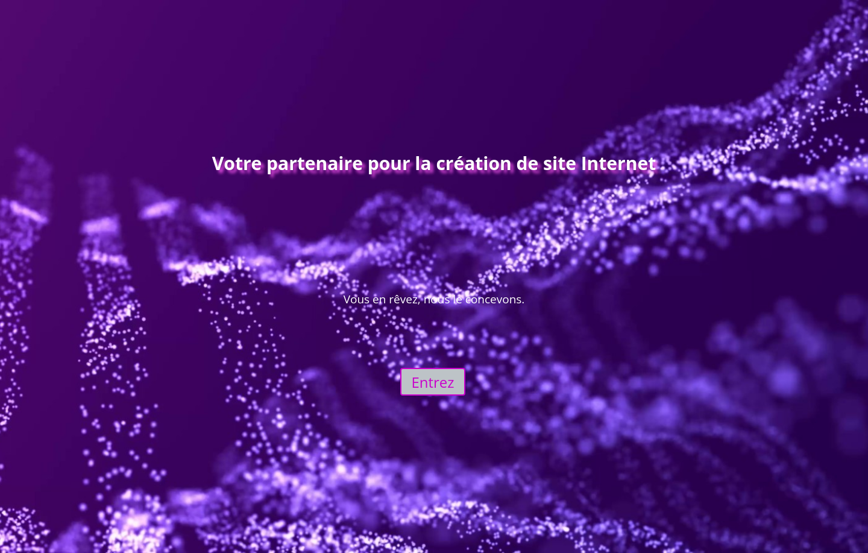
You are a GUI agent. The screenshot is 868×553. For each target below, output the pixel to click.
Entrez (432, 382)
